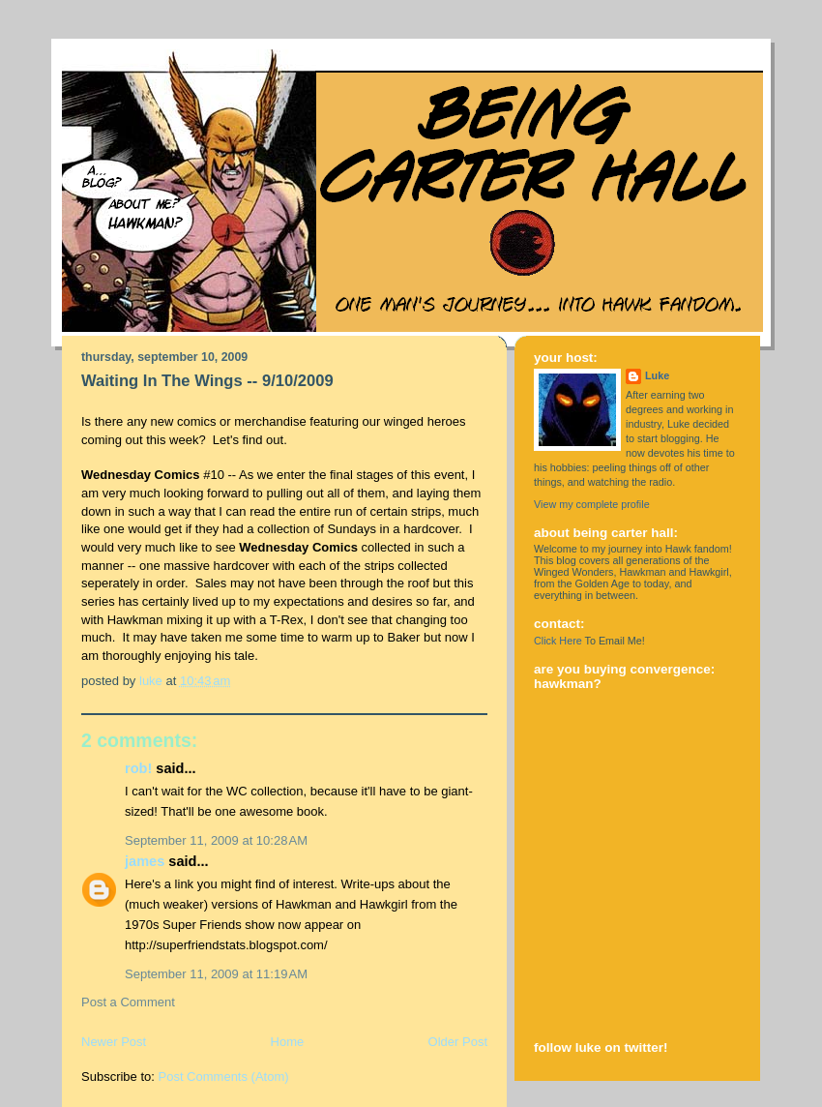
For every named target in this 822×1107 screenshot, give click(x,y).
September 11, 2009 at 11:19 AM (216, 974)
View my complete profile (592, 504)
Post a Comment (128, 1002)
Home (288, 1041)
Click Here (558, 640)
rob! (138, 768)
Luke (657, 375)
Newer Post (113, 1041)
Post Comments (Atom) (224, 1076)
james (144, 861)
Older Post (457, 1041)
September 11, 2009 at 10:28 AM (216, 840)
